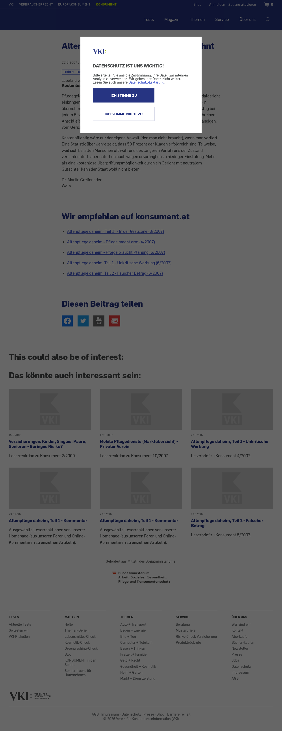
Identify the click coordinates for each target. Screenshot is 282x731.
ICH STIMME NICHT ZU (124, 114)
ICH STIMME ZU (124, 95)
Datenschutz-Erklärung (146, 82)
